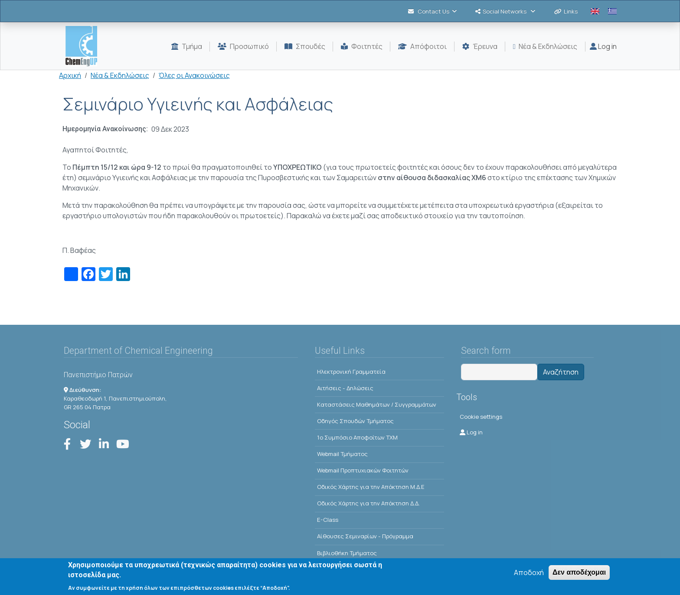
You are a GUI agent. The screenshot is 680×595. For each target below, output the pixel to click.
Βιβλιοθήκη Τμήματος (347, 553)
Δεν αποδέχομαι (579, 574)
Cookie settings (481, 416)
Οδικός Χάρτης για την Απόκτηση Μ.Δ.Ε (371, 487)
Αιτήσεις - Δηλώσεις (345, 388)
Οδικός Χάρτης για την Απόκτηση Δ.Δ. (368, 503)
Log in (603, 46)
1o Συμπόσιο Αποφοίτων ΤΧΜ (357, 437)
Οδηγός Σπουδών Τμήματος (355, 421)
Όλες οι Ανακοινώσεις (194, 75)
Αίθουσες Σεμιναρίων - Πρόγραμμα (365, 536)
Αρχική (70, 75)
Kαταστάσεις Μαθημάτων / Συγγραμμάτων (376, 404)
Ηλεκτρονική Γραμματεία (351, 371)
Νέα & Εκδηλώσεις (120, 75)
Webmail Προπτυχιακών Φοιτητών (363, 470)
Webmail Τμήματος (342, 454)
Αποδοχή (529, 574)
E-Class (327, 520)
